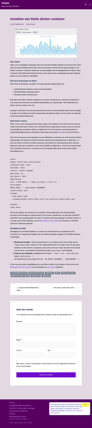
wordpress (46, 275)
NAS (33, 24)
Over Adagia (30, 408)
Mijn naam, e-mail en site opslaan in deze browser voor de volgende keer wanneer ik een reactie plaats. (45, 365)
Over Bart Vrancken (16, 408)
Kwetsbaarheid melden (17, 416)
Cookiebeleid (14, 405)
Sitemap (12, 414)
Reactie (19, 321)
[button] (85, 4)
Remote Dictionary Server (20, 275)
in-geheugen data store (19, 273)
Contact (12, 403)
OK (85, 405)
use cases (51, 267)
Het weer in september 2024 (64, 288)
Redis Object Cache (68, 273)
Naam (19, 340)
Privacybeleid (26, 405)
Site (49, 350)
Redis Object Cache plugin (48, 221)
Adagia (5, 3)
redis (57, 273)
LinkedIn (25, 419)
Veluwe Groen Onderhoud (18, 411)
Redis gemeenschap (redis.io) (21, 267)
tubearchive (36, 275)
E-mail (19, 350)
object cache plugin (36, 273)
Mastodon (18, 419)
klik (59, 132)
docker (29, 24)
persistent (49, 273)
